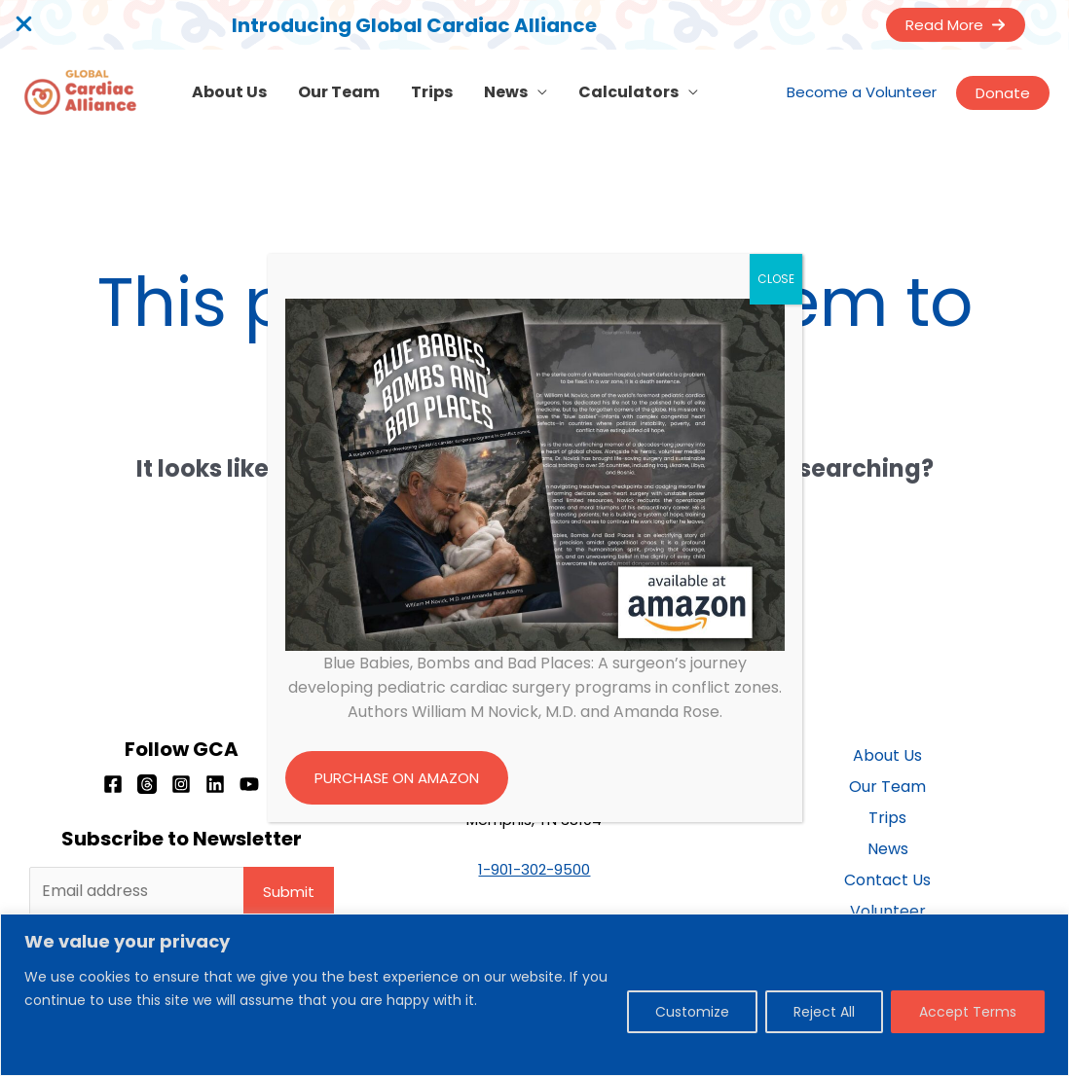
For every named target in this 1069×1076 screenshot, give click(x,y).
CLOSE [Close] (775, 278)
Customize (692, 1012)
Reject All (824, 1012)
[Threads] (147, 784)
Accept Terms (967, 1012)
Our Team (339, 92)
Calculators (628, 92)
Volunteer (888, 911)
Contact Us (887, 880)
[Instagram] (181, 784)
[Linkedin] (215, 784)
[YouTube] (249, 784)
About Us (229, 92)
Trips (432, 92)
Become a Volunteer (862, 92)
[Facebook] (113, 784)
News (506, 92)
